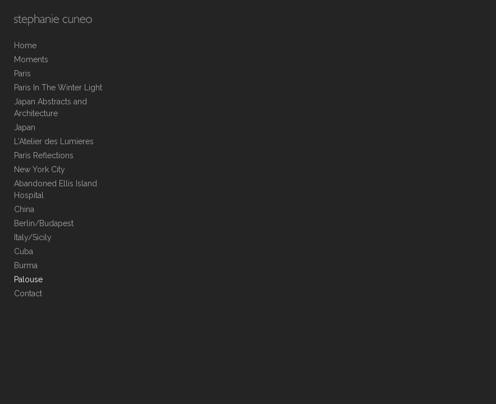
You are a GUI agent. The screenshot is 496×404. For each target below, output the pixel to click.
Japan (24, 127)
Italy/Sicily (33, 237)
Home (25, 45)
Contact (28, 293)
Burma (26, 265)
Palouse (28, 279)
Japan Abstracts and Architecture (50, 107)
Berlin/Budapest (44, 223)
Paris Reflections (44, 155)
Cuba (23, 251)
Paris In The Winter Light (58, 87)
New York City (39, 169)
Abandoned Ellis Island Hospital (55, 189)
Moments (31, 59)
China (24, 209)
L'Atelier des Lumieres (54, 141)
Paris (22, 73)
